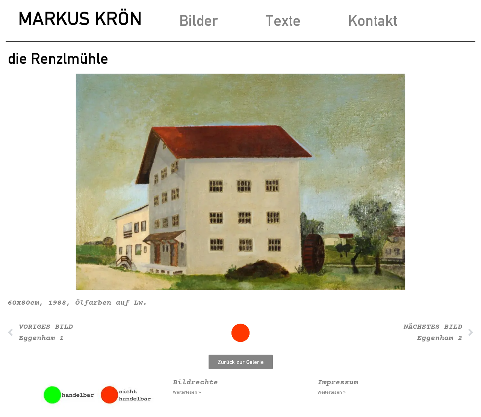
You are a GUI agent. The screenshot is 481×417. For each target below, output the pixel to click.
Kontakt (372, 20)
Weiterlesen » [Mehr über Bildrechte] (187, 392)
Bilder (198, 20)
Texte (283, 20)
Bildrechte (195, 382)
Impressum (338, 382)
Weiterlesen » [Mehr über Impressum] (332, 392)
